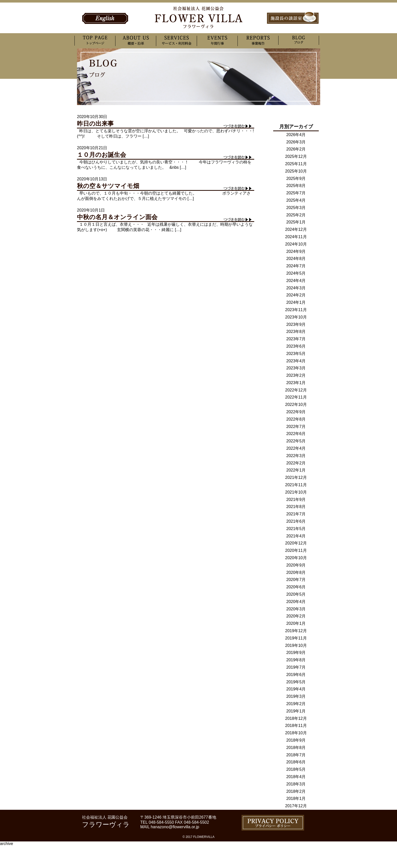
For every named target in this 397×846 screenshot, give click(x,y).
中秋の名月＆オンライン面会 (117, 217)
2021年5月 (296, 529)
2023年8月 (296, 331)
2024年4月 (296, 280)
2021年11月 (296, 485)
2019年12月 (296, 631)
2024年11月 (296, 237)
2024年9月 (296, 251)
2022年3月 (296, 456)
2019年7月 (296, 667)
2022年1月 (296, 470)
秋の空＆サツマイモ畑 (108, 185)
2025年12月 (296, 156)
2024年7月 (296, 266)
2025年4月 (296, 200)
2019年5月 (296, 682)
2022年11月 (296, 397)
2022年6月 (296, 433)
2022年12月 (296, 390)
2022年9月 (296, 412)
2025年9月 (296, 178)
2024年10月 (296, 244)
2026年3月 (296, 142)
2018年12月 (296, 718)
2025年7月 (296, 193)
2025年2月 (296, 215)
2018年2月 (296, 791)
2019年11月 (296, 638)
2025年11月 (296, 164)
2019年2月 (296, 704)
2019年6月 (296, 674)
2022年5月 (296, 441)
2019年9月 (296, 652)
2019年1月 (296, 711)
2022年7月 (296, 426)
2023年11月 (296, 310)
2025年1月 (296, 222)
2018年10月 (296, 733)
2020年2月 (296, 616)
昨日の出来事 (95, 123)
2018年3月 (296, 784)
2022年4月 (296, 448)
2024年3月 (296, 288)
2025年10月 (296, 171)
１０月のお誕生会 (101, 154)
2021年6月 (296, 521)
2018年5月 (296, 769)
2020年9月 (296, 565)
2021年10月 (296, 492)
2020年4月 (296, 601)
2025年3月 (296, 207)
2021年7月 (296, 514)
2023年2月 (296, 375)
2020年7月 (296, 579)
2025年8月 (296, 185)
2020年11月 (296, 550)
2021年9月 (296, 499)
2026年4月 (296, 135)
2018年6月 (296, 762)
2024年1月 (296, 302)
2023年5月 (296, 353)
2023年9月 (296, 324)
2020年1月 (296, 623)
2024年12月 (296, 229)
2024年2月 (296, 295)
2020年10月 (296, 558)
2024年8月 (296, 258)
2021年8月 (296, 506)
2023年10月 (296, 317)
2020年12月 (296, 543)
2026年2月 (296, 149)
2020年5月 (296, 594)
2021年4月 (296, 536)
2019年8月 (296, 660)
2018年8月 (296, 747)
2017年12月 (296, 806)
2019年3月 (296, 696)
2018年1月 (296, 798)
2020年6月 (296, 587)
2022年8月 (296, 419)
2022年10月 (296, 404)
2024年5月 (296, 273)
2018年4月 (296, 777)
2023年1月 (296, 383)
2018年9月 (296, 740)
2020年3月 (296, 609)
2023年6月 (296, 346)
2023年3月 (296, 368)
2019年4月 (296, 689)
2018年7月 (296, 755)
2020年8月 (296, 572)
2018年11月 (296, 725)
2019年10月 (296, 645)
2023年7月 (296, 339)
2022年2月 (296, 463)
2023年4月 (296, 361)
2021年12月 (296, 477)
